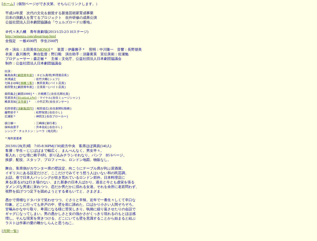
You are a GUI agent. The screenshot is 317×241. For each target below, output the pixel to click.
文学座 (22, 103)
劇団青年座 (25, 75)
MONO (43, 49)
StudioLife (26, 99)
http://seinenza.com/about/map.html (30, 36)
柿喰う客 (26, 84)
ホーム (8, 4)
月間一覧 (10, 235)
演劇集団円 (25, 110)
